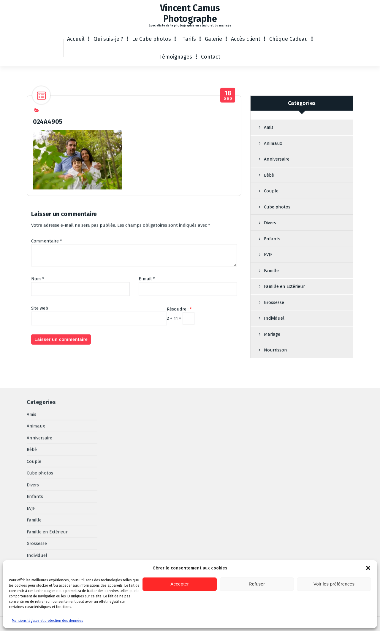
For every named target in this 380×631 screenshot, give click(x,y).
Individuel (37, 467)
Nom (37, 296)
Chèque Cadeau (288, 39)
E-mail (147, 296)
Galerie (213, 39)
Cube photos (277, 224)
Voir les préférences (334, 583)
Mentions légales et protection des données (47, 621)
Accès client (245, 39)
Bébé (269, 192)
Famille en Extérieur (284, 303)
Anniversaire (276, 176)
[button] (368, 568)
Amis (268, 144)
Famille (271, 288)
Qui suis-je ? (108, 39)
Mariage (35, 479)
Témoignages (175, 57)
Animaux (273, 160)
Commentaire (46, 257)
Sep (227, 112)
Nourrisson (38, 491)
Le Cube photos (151, 39)
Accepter (179, 583)
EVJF (268, 271)
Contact (210, 57)
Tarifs (189, 39)
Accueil (76, 39)
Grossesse (37, 455)
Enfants (272, 256)
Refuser (257, 583)
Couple (271, 208)
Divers (270, 240)
